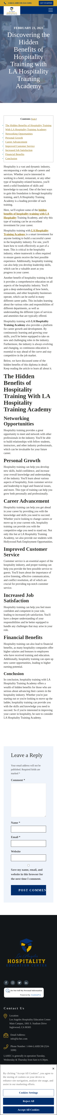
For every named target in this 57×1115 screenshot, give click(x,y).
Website (16, 851)
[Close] (53, 1068)
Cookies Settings (28, 1092)
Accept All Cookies (28, 1109)
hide (34, 119)
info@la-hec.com (18, 1038)
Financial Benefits (14, 154)
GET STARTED (46, 3)
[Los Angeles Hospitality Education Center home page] (12, 10)
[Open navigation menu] (50, 10)
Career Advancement (16, 141)
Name (15, 822)
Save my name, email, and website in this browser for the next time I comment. (27, 874)
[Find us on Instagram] (12, 982)
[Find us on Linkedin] (26, 982)
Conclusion (11, 158)
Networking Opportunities (19, 133)
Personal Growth (14, 137)
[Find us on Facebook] (6, 982)
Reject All (28, 1101)
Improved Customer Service (20, 146)
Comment (18, 780)
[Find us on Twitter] (19, 982)
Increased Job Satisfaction (18, 150)
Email (15, 837)
